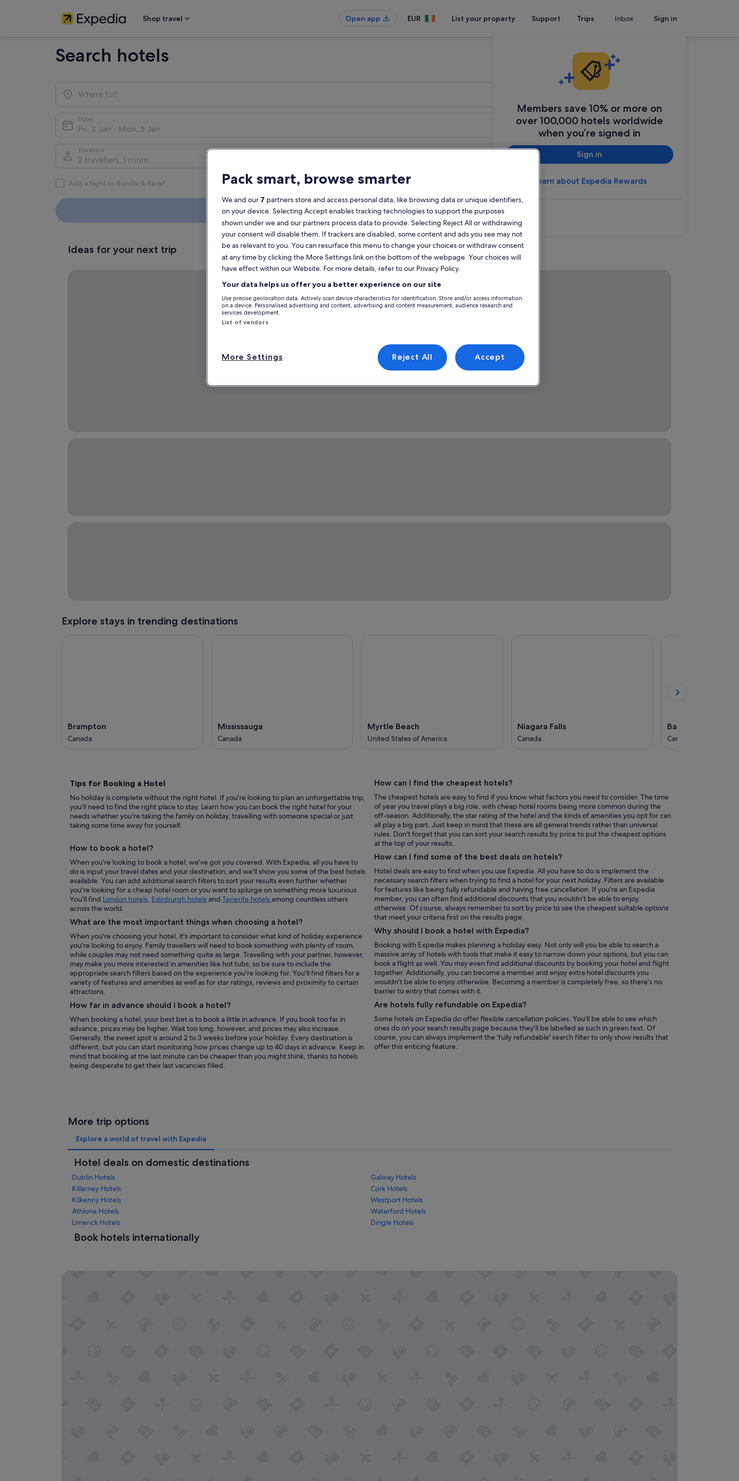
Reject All (412, 357)
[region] (373, 267)
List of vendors (245, 322)
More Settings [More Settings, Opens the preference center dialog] (252, 357)
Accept (490, 357)
